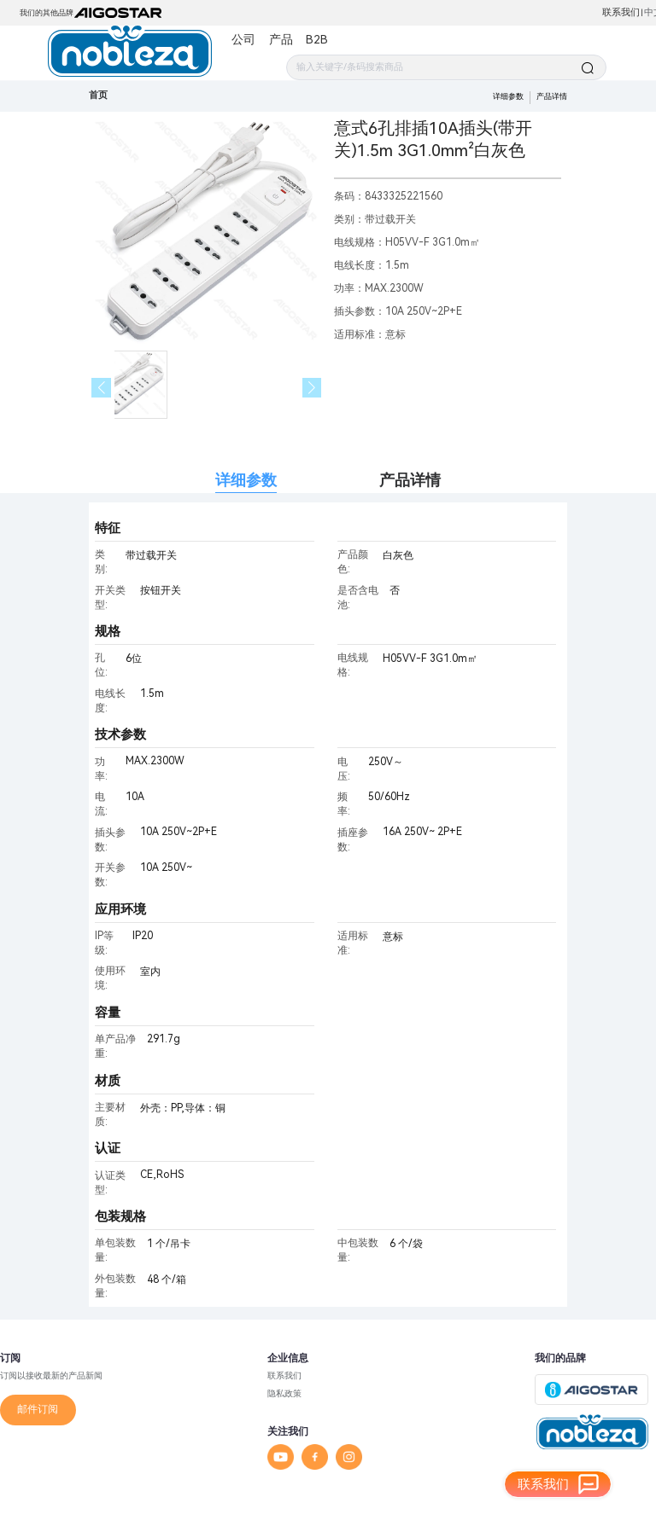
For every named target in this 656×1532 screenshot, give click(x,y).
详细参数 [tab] (246, 480)
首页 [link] (98, 95)
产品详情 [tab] (410, 480)
